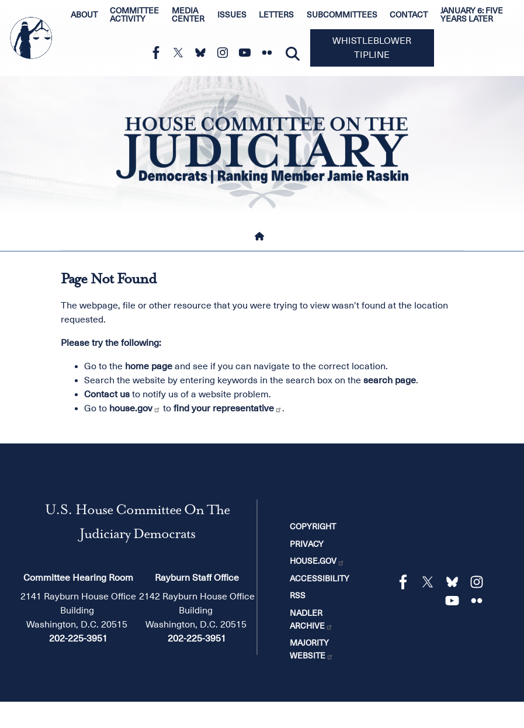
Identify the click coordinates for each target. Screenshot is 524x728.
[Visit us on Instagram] (225, 52)
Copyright (313, 526)
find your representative (227, 408)
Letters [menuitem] (276, 14)
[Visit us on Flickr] (270, 52)
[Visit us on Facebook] (159, 52)
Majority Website (312, 649)
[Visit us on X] (181, 52)
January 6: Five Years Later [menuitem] (471, 14)
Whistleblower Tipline (371, 48)
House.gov (317, 561)
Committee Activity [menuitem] (134, 14)
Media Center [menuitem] (188, 14)
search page (389, 380)
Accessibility (319, 578)
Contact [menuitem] (409, 14)
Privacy (307, 544)
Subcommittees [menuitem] (342, 14)
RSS (298, 595)
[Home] (262, 236)
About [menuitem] (84, 14)
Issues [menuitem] (232, 14)
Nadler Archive (311, 619)
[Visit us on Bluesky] (203, 52)
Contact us (107, 394)
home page (148, 366)
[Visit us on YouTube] (248, 52)
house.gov (135, 408)
